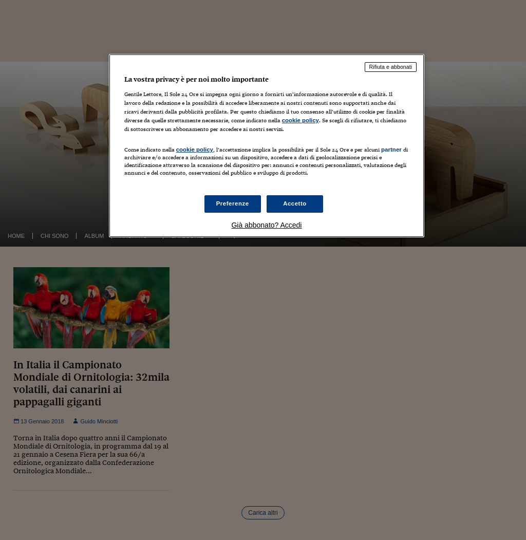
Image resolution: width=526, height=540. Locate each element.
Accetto (295, 203)
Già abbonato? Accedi (266, 225)
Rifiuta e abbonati (390, 67)
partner (391, 149)
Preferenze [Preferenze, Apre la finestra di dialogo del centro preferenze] (232, 203)
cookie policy (300, 120)
